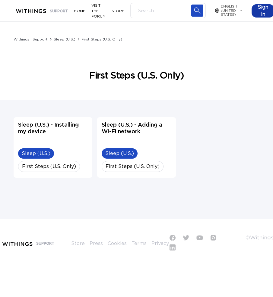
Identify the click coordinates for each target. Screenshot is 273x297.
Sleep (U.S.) (64, 39)
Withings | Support (31, 39)
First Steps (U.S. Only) (101, 39)
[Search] (168, 10)
